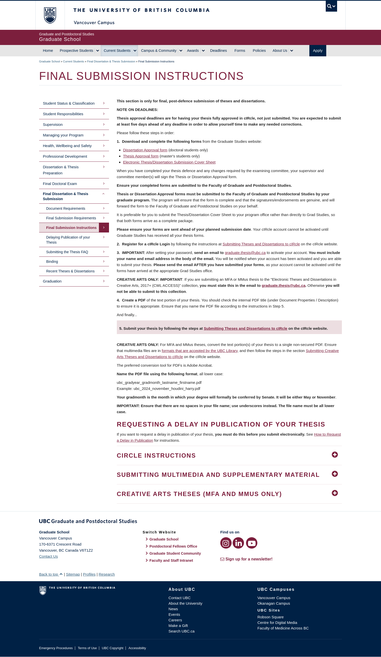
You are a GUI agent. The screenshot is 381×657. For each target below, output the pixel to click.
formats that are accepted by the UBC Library (199, 350)
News (173, 609)
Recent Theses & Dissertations (70, 271)
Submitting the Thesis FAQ (67, 252)
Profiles (89, 574)
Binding (52, 262)
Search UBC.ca (182, 631)
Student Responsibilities (63, 114)
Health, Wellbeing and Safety (67, 146)
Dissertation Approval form (145, 150)
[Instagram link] (226, 543)
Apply (318, 50)
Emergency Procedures (56, 648)
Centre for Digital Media (277, 622)
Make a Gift (178, 625)
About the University (185, 603)
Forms (239, 50)
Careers (175, 620)
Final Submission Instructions (71, 228)
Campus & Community (158, 51)
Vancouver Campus (273, 598)
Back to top (51, 574)
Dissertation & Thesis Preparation (60, 170)
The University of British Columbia (49, 15)
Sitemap (73, 574)
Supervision (53, 124)
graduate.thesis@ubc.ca (245, 252)
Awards (193, 51)
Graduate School (49, 61)
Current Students (117, 51)
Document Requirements (65, 208)
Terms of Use (87, 648)
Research (107, 574)
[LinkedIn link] (238, 543)
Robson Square (270, 617)
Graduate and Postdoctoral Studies (190, 522)
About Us (280, 51)
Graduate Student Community (175, 553)
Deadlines (218, 50)
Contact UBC (180, 598)
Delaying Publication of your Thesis (68, 239)
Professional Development (65, 156)
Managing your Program (63, 135)
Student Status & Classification (69, 103)
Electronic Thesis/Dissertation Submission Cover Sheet (169, 162)
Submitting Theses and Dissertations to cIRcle (261, 244)
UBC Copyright (112, 648)
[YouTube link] (251, 543)
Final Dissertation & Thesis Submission (111, 61)
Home (48, 50)
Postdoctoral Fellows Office (173, 546)
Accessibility (137, 648)
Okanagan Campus (273, 603)
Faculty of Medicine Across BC (283, 628)
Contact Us (48, 556)
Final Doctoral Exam (60, 183)
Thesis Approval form (141, 156)
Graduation (52, 281)
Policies (259, 50)
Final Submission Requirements (71, 218)
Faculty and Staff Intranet (171, 560)
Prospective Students (76, 51)
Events (174, 614)
